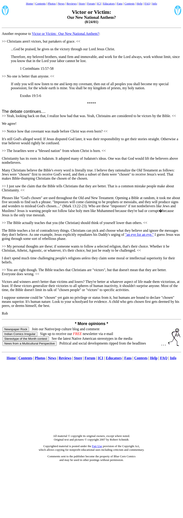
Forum (91, 3)
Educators (109, 3)
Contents (40, 3)
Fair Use (97, 446)
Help (139, 3)
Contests (129, 3)
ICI (99, 3)
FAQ (147, 3)
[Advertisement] (92, 399)
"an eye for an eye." (139, 234)
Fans (120, 3)
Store (82, 3)
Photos (52, 3)
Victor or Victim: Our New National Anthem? (65, 34)
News (61, 3)
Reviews (72, 3)
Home (29, 3)
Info (154, 3)
